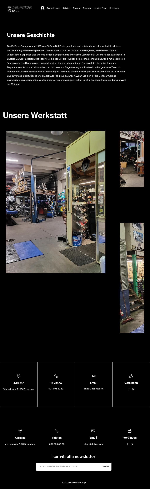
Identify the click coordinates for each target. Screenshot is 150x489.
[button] (77, 8)
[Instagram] (133, 389)
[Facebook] (129, 389)
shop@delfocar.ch (93, 388)
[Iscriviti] (106, 467)
